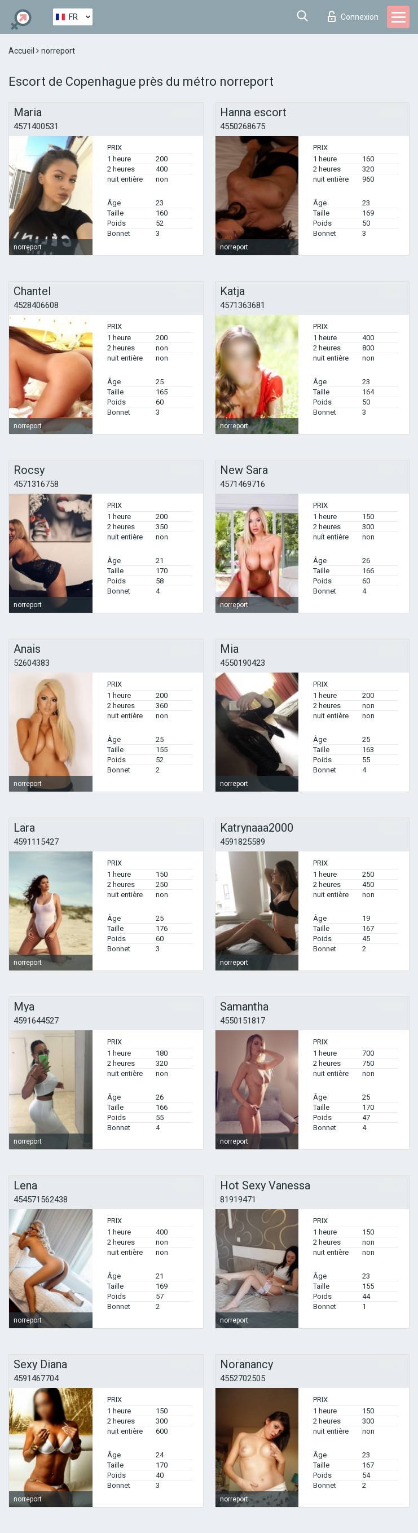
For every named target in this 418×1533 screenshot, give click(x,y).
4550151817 (242, 1021)
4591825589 (242, 842)
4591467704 (36, 1378)
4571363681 (242, 305)
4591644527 (36, 1021)
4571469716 (242, 484)
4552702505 (242, 1378)
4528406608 (36, 305)
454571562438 (41, 1199)
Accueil (22, 50)
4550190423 (242, 663)
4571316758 (36, 484)
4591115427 (36, 842)
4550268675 (242, 126)
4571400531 (36, 126)
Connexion (353, 16)
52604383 (32, 663)
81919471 (238, 1199)
